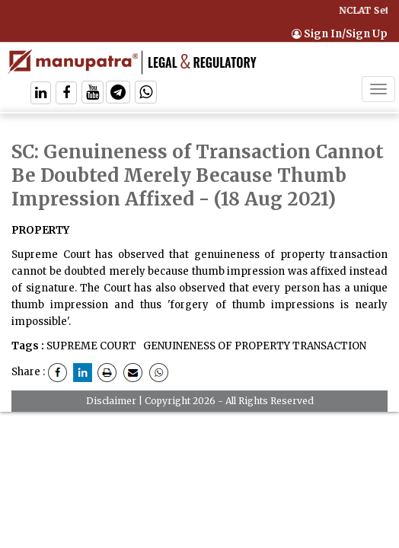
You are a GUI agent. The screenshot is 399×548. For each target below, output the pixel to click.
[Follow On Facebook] (66, 94)
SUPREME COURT (91, 345)
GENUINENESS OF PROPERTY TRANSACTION (253, 345)
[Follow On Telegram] (118, 94)
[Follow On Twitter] (92, 94)
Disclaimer (111, 400)
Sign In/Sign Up (340, 33)
